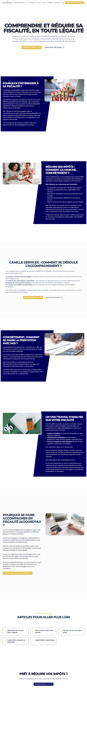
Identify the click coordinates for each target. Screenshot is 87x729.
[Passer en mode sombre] (63, 2)
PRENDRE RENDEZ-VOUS (33, 297)
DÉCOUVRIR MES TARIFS (54, 297)
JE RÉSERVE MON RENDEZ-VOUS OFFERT (17, 573)
